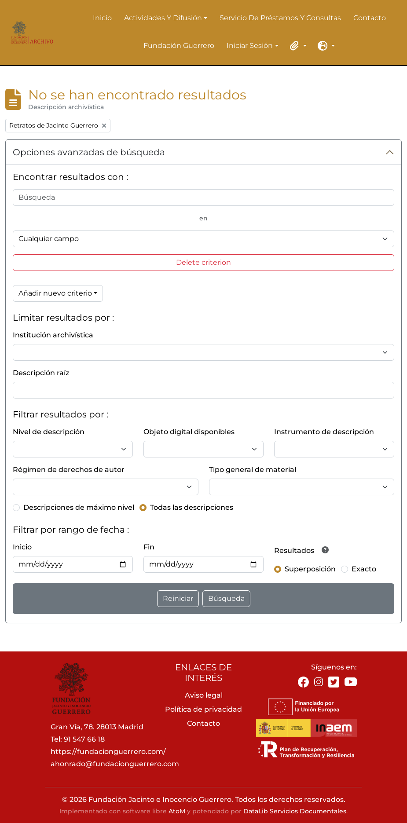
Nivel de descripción (48, 432)
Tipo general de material (252, 469)
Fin (148, 547)
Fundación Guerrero (178, 45)
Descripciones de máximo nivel (78, 507)
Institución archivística (53, 335)
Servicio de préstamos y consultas (280, 18)
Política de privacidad (203, 709)
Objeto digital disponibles (189, 432)
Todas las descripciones (191, 507)
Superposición (310, 569)
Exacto (364, 569)
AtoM (177, 811)
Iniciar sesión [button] (250, 46)
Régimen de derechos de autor (69, 469)
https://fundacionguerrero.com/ (108, 751)
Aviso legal (204, 695)
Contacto (369, 18)
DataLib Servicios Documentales (294, 811)
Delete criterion (203, 262)
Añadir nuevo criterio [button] (55, 293)
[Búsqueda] (203, 197)
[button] (297, 45)
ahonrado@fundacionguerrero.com (115, 764)
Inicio (102, 18)
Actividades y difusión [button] (163, 18)
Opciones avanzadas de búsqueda (89, 152)
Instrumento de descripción (324, 432)
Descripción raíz (41, 373)
